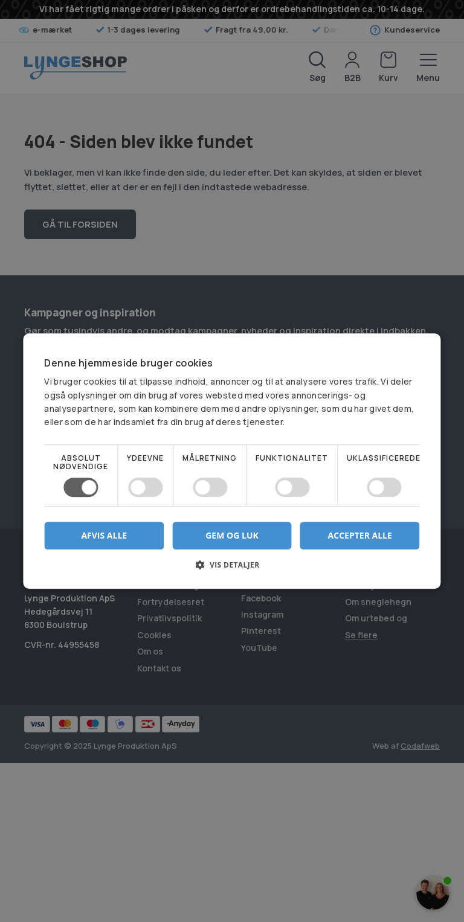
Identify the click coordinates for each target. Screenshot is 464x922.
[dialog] (232, 461)
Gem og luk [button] (232, 535)
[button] (231, 569)
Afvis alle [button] (104, 535)
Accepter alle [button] (360, 535)
